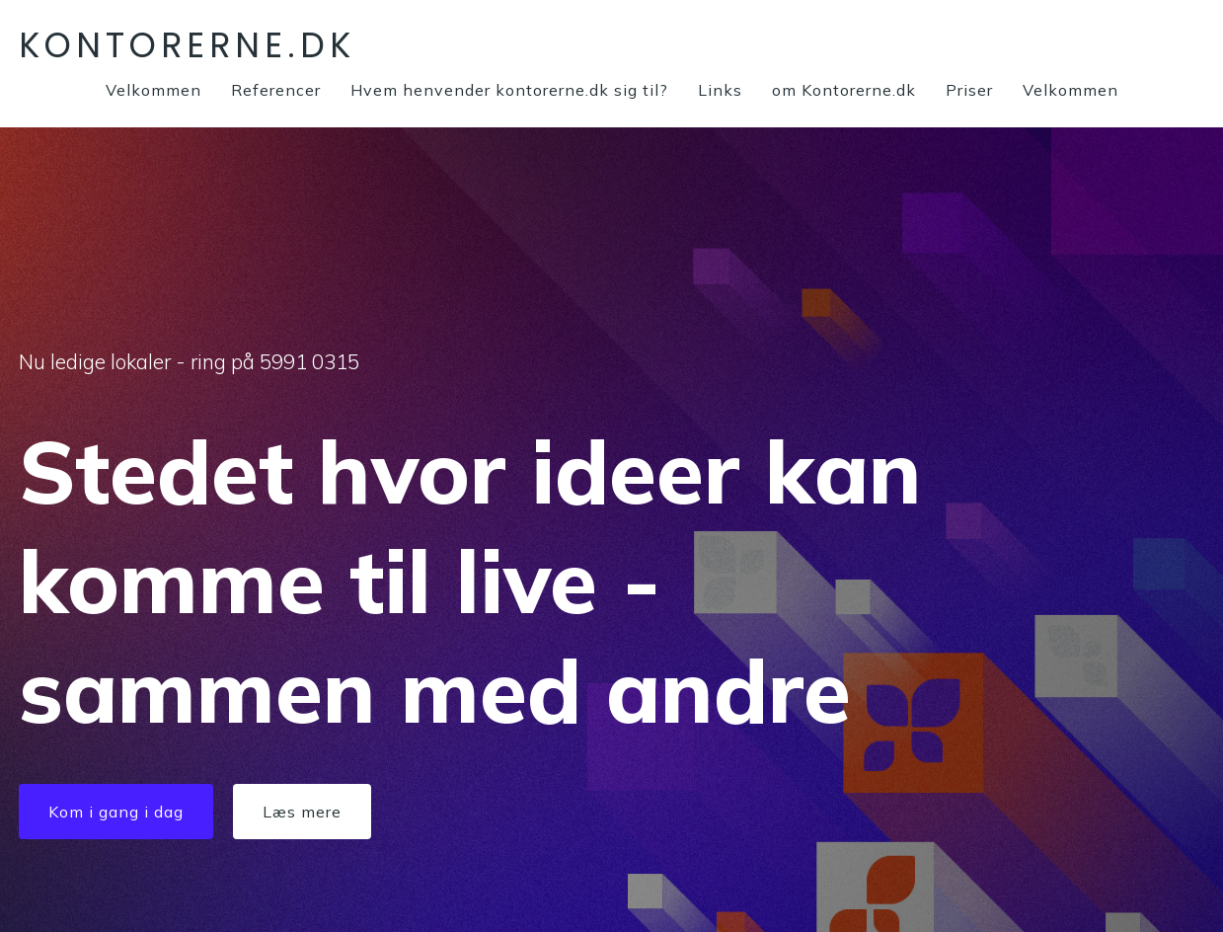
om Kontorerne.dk (844, 90)
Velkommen (153, 90)
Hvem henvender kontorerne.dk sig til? (509, 90)
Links (720, 90)
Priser (969, 90)
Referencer (276, 90)
